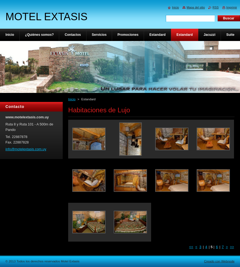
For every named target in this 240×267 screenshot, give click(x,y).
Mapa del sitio (196, 7)
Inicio (72, 99)
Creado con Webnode (219, 261)
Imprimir (231, 7)
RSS (215, 7)
